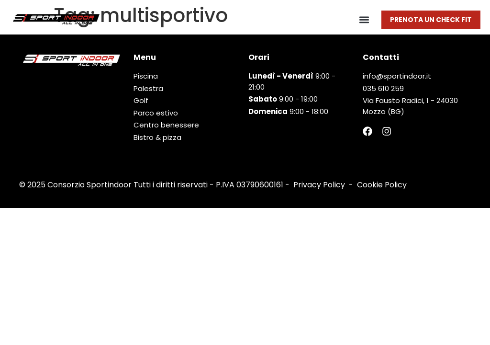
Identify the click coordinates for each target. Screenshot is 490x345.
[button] (364, 19)
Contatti (381, 57)
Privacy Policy (319, 184)
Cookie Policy (382, 184)
